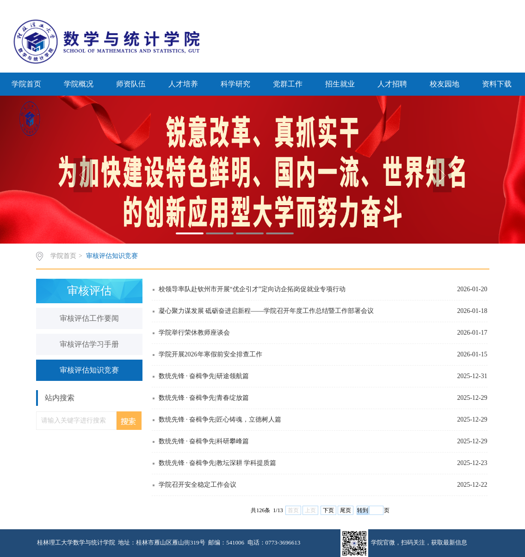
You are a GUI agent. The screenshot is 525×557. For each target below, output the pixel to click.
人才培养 (183, 84)
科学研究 (235, 84)
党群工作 (288, 84)
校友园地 (444, 84)
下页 (328, 510)
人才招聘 (392, 84)
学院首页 (26, 84)
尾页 (345, 510)
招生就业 (340, 84)
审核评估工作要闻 (89, 318)
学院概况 (78, 84)
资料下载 (497, 84)
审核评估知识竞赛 (112, 255)
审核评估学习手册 (89, 344)
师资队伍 (131, 84)
